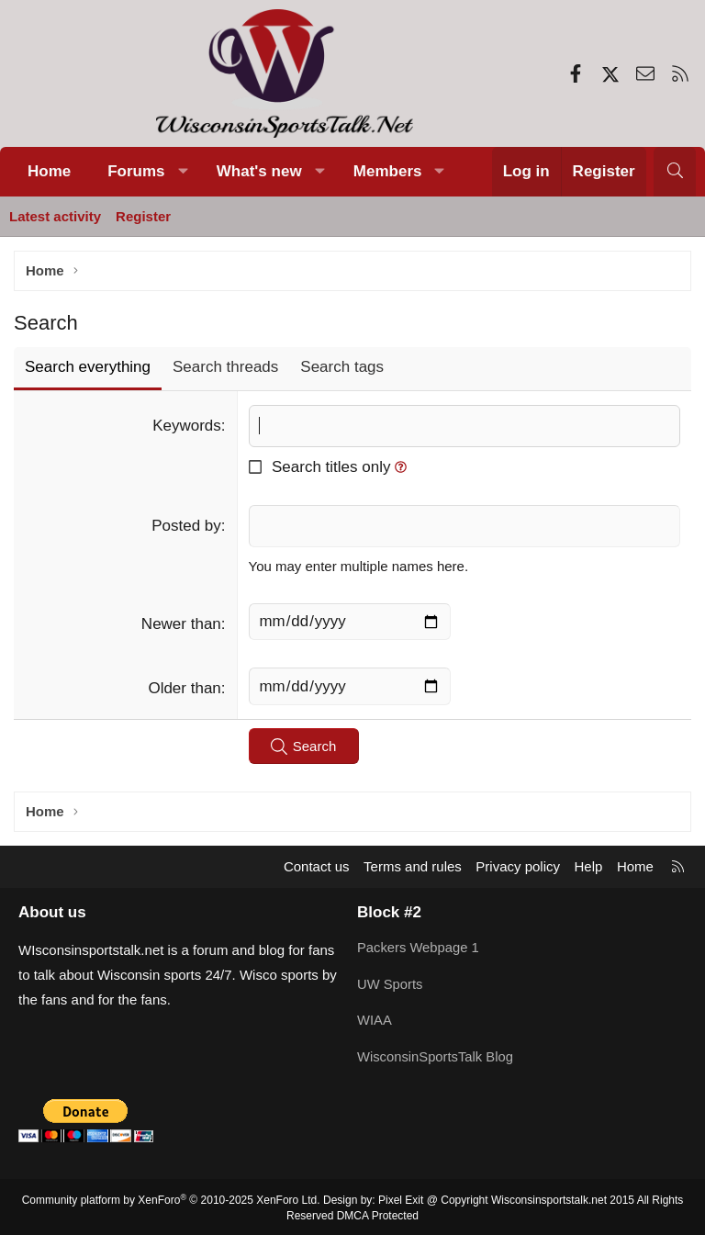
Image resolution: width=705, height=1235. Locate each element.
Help (589, 867)
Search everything (88, 367)
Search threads (225, 367)
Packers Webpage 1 (419, 948)
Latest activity (55, 216)
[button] (182, 171)
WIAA (374, 1019)
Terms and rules (413, 867)
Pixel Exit (400, 1198)
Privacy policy (518, 867)
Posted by (186, 525)
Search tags (342, 367)
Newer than (181, 624)
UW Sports (390, 984)
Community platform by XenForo (171, 1198)
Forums (135, 171)
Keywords (186, 425)
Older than (184, 689)
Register (143, 216)
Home (49, 171)
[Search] (675, 171)
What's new (259, 171)
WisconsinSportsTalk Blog (436, 1055)
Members (387, 171)
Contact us (317, 867)
